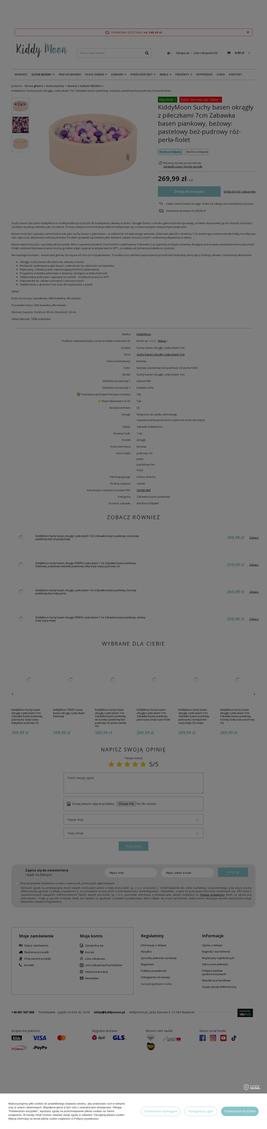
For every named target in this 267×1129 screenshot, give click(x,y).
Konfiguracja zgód (200, 1111)
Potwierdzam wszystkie (240, 1111)
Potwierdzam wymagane (160, 1111)
